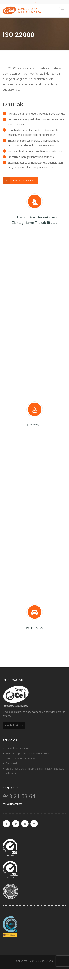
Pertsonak (11, 763)
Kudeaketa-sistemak (17, 748)
